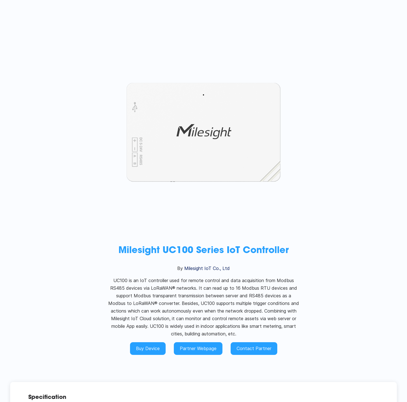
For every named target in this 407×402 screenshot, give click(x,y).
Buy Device (148, 348)
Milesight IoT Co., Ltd (207, 268)
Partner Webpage (198, 348)
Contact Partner (254, 348)
